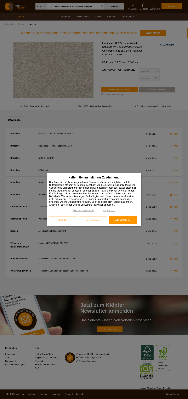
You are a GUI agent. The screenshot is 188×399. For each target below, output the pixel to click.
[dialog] (94, 199)
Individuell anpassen (93, 220)
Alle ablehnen (63, 220)
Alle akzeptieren (123, 220)
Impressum (109, 210)
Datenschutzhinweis (83, 210)
